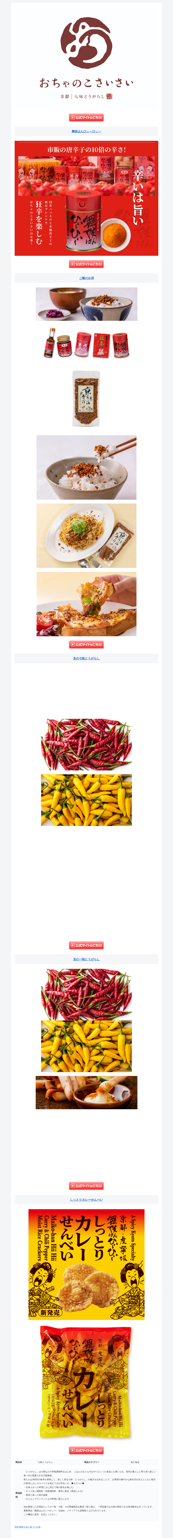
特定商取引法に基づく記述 (28, 1527)
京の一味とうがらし (86, 959)
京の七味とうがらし (86, 658)
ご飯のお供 (86, 278)
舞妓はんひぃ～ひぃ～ (86, 131)
